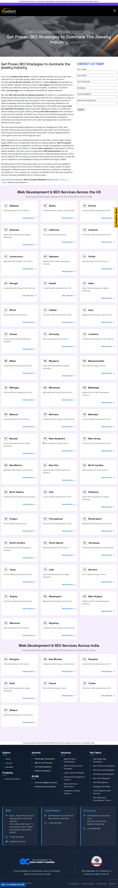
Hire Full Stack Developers (102, 766)
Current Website (97, 96)
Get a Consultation (12, 884)
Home (6, 759)
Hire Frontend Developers (102, 770)
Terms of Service (87, 884)
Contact (7, 763)
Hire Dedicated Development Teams (100, 798)
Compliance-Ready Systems (70, 792)
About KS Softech (11, 779)
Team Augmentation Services (100, 792)
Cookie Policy (102, 884)
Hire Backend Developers (102, 774)
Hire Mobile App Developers (98, 760)
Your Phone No (97, 83)
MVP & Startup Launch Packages (72, 767)
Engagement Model (100, 786)
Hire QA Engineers (99, 782)
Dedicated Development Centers (73, 778)
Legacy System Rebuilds (72, 773)
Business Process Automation (69, 785)
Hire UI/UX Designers (100, 778)
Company (97, 90)
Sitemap (112, 884)
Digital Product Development (68, 760)
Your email (97, 77)
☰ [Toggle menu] (114, 11)
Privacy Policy (74, 884)
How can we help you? (97, 102)
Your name (97, 71)
